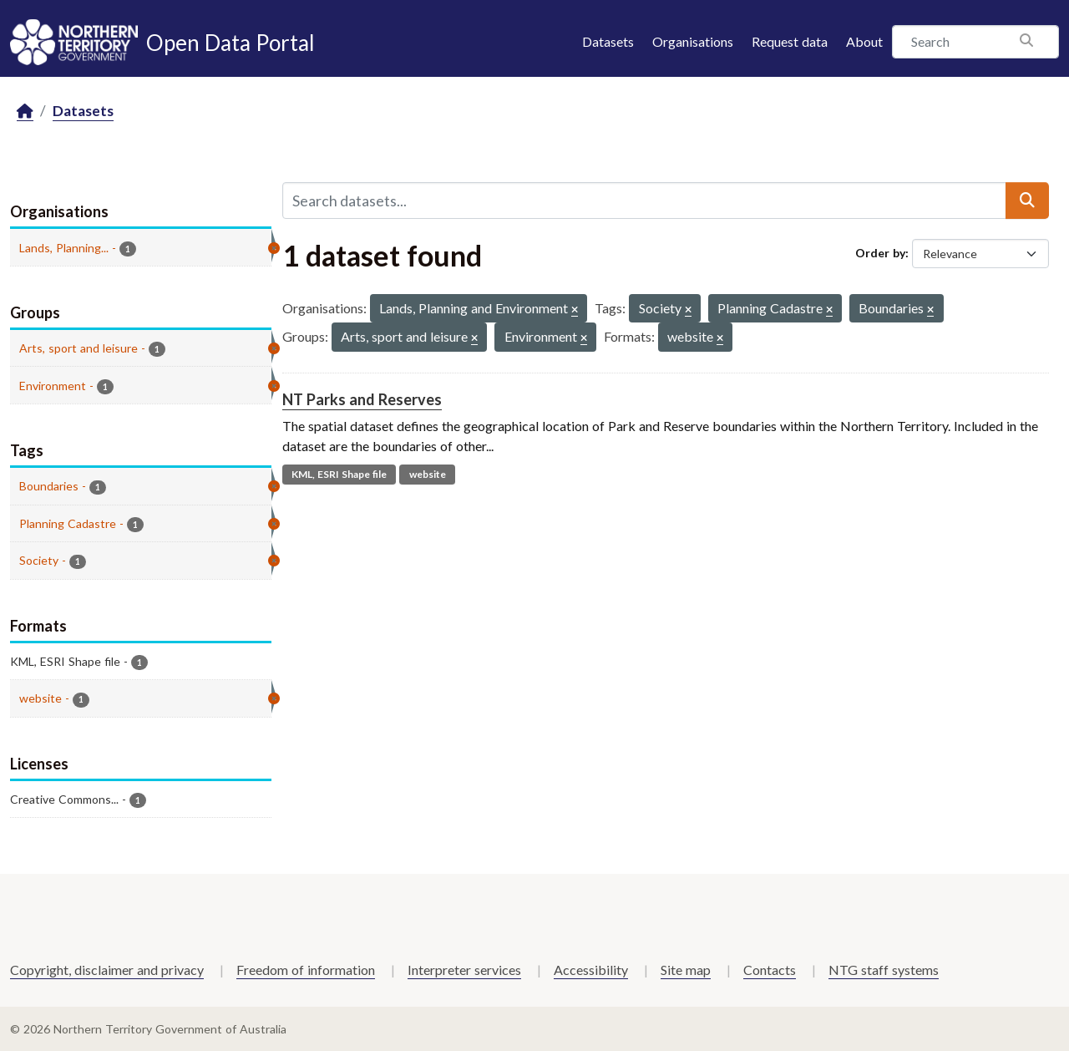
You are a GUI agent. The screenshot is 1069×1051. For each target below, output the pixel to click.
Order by (880, 253)
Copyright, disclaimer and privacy (107, 969)
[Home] (25, 111)
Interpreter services (464, 969)
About (864, 41)
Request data (790, 41)
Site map (686, 969)
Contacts (769, 969)
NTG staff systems (883, 969)
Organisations (692, 41)
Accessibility (591, 969)
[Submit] (1027, 200)
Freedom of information (305, 969)
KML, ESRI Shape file (339, 474)
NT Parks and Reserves (362, 399)
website (427, 474)
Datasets (608, 41)
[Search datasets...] (644, 200)
